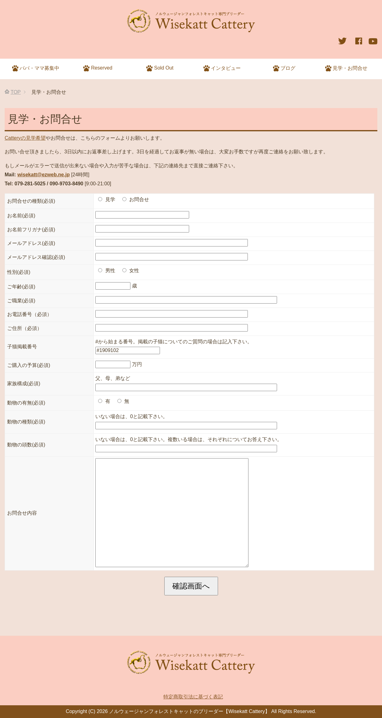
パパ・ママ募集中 (36, 68)
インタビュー (222, 68)
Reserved (97, 68)
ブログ (284, 68)
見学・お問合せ (346, 68)
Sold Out (159, 68)
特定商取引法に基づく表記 (193, 696)
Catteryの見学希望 (25, 138)
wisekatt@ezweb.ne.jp (43, 174)
